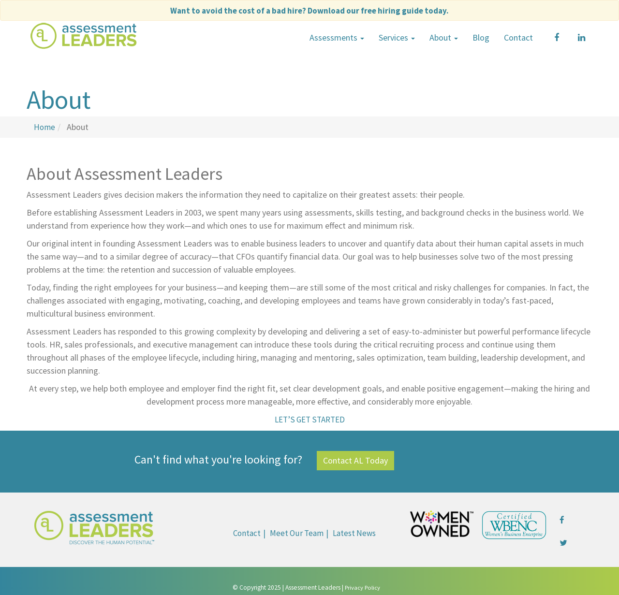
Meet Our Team (295, 532)
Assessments (337, 37)
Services (397, 37)
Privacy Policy (362, 587)
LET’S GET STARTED (309, 418)
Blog (480, 37)
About (443, 37)
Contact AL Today (355, 459)
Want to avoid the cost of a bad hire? (309, 10)
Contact (518, 37)
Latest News (356, 532)
